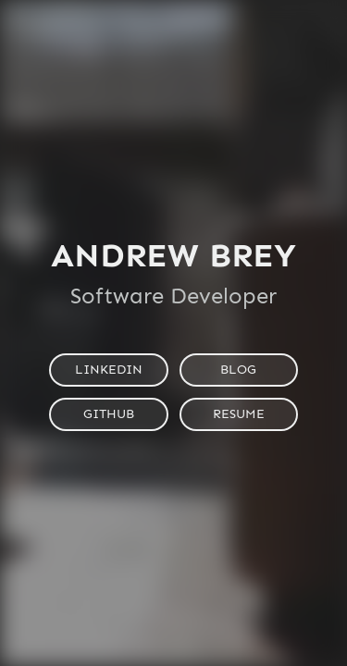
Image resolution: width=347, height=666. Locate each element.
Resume (239, 414)
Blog (238, 369)
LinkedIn (109, 369)
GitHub (108, 414)
